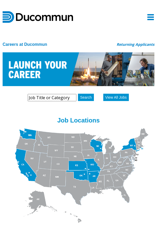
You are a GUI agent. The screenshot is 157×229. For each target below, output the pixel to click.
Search (86, 97)
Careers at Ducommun (25, 44)
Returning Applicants (135, 44)
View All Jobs (116, 97)
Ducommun (38, 17)
